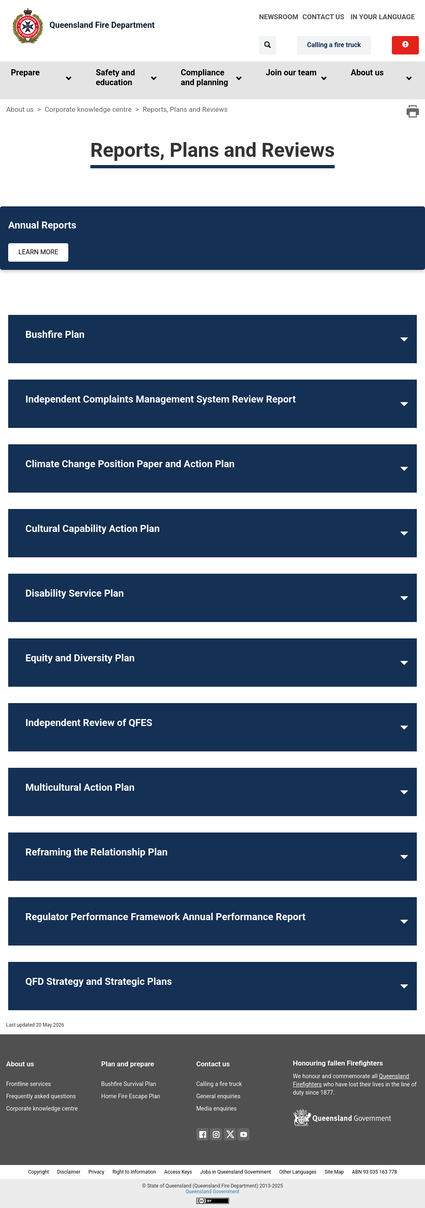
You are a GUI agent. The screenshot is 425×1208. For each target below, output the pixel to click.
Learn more (38, 252)
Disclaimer (69, 1172)
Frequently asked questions (41, 1096)
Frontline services (28, 1084)
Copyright (38, 1172)
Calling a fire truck (334, 45)
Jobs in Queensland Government (235, 1172)
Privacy (96, 1172)
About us (20, 109)
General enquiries (218, 1096)
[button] (39, 78)
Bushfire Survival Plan (128, 1084)
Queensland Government (212, 1191)
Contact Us (323, 17)
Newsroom (278, 17)
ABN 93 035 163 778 (374, 1172)
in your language (383, 17)
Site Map (334, 1172)
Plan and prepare (127, 1064)
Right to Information (134, 1172)
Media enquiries (216, 1108)
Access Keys (178, 1172)
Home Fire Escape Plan (130, 1096)
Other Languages (298, 1172)
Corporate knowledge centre (88, 109)
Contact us (213, 1064)
